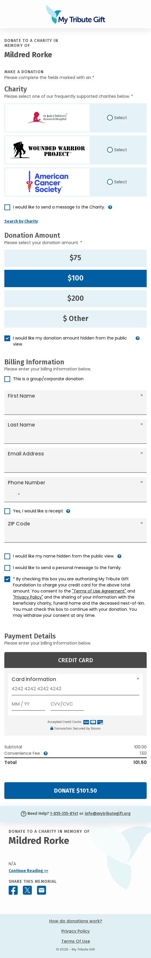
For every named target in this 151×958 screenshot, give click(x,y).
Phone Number (26, 482)
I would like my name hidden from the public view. (63, 556)
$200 (75, 298)
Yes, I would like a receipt (38, 511)
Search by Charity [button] (21, 221)
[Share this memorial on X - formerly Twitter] (27, 890)
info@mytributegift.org (107, 813)
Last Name (21, 424)
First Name (21, 395)
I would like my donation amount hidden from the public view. (70, 341)
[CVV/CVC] (67, 703)
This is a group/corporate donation (48, 379)
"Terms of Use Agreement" (99, 591)
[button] (110, 209)
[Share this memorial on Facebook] (13, 890)
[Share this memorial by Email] (41, 890)
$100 (76, 278)
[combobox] (14, 494)
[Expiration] (28, 703)
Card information (34, 679)
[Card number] (75, 690)
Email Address (26, 453)
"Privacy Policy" (28, 597)
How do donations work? (75, 921)
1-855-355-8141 (64, 813)
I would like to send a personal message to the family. (67, 568)
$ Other (75, 318)
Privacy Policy (75, 931)
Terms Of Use (75, 941)
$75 (75, 258)
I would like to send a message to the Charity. (59, 207)
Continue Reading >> (28, 870)
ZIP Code (19, 523)
